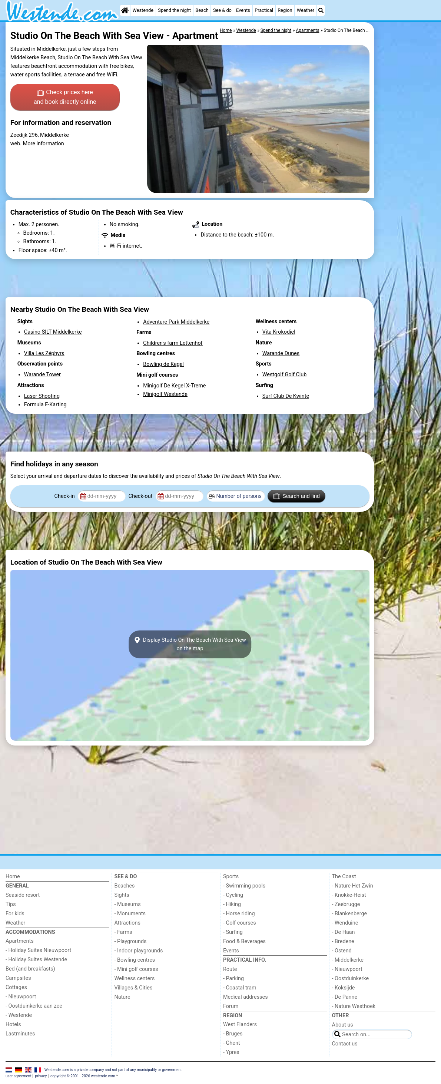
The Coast (344, 876)
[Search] (321, 10)
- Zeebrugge (346, 904)
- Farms (123, 932)
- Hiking (232, 904)
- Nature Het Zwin (352, 886)
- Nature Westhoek (354, 1006)
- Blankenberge (349, 914)
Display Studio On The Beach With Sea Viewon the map (190, 644)
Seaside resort (23, 895)
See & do (222, 10)
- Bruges (232, 1034)
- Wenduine (345, 923)
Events (243, 10)
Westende (142, 10)
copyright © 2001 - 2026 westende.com (82, 1076)
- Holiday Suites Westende (36, 959)
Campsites (18, 978)
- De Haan (343, 932)
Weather (305, 10)
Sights (122, 895)
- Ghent (231, 1043)
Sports (231, 876)
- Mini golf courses (136, 969)
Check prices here (65, 97)
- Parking (233, 978)
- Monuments (130, 914)
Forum (230, 1006)
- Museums (128, 904)
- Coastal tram (239, 988)
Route (230, 969)
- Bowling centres (135, 960)
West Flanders (240, 1024)
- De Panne (345, 997)
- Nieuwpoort (21, 997)
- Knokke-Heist (349, 895)
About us (342, 1025)
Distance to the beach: (226, 235)
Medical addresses (245, 997)
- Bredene (343, 941)
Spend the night (174, 10)
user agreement (19, 1076)
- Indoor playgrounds (139, 951)
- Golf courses (239, 923)
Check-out (141, 496)
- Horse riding (239, 914)
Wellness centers (135, 978)
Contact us (345, 1044)
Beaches (125, 886)
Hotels (13, 1024)
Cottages (16, 987)
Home (13, 876)
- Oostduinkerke (350, 978)
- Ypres (231, 1052)
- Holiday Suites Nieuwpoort (38, 950)
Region (285, 10)
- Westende (19, 1015)
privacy (41, 1076)
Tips (11, 904)
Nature (122, 997)
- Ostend (342, 951)
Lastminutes (20, 1034)
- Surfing (233, 932)
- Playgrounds (131, 941)
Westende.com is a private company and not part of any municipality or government (113, 1070)
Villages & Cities (134, 988)
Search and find (296, 496)
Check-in (65, 496)
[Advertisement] (405, 193)
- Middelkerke (348, 960)
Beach (201, 10)
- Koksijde (343, 988)
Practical (264, 10)
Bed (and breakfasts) (30, 969)
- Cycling (233, 895)
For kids (15, 914)
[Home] (125, 10)
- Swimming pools (244, 886)
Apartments (20, 941)
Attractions (127, 923)
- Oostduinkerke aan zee (34, 1006)
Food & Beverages (244, 941)
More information (43, 144)
